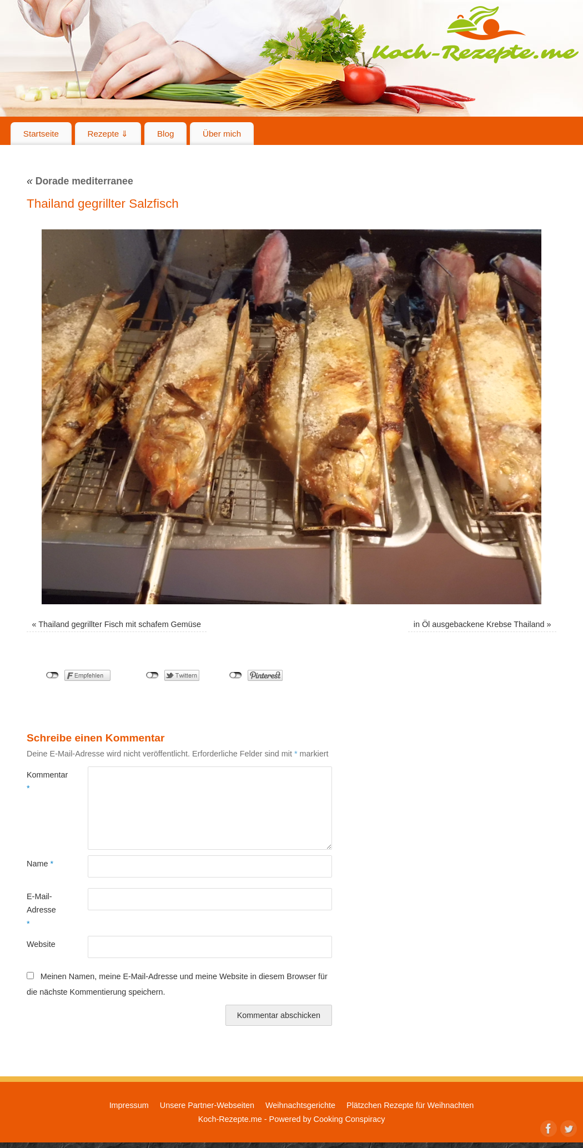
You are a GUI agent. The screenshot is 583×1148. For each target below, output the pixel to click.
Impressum (129, 1105)
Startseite (41, 133)
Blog (165, 133)
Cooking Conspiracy (349, 1119)
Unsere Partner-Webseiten (207, 1105)
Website (41, 944)
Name (40, 863)
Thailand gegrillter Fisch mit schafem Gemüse (119, 624)
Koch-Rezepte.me (475, 34)
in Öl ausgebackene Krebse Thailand (479, 624)
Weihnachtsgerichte (300, 1105)
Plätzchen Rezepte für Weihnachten (410, 1105)
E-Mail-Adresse (41, 910)
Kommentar (42, 781)
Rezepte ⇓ (108, 133)
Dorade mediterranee (80, 181)
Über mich (222, 133)
